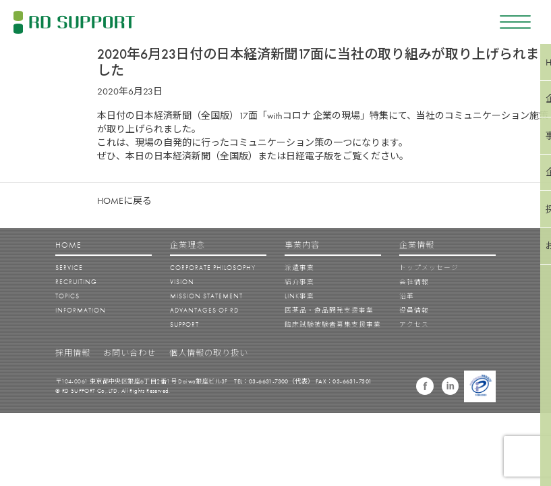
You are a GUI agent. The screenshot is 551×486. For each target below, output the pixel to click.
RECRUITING (76, 281)
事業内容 (302, 245)
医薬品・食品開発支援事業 (329, 310)
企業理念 (187, 245)
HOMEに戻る (124, 200)
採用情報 (72, 353)
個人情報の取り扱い (208, 353)
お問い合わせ (129, 353)
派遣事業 (299, 267)
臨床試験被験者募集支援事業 (333, 324)
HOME (68, 245)
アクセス (414, 324)
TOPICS (67, 296)
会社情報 (414, 281)
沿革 (406, 296)
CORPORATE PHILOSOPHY (213, 267)
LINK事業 (299, 296)
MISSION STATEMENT (206, 296)
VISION (182, 281)
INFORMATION (80, 310)
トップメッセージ (429, 267)
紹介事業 (299, 281)
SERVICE (69, 267)
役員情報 (414, 310)
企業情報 (416, 245)
